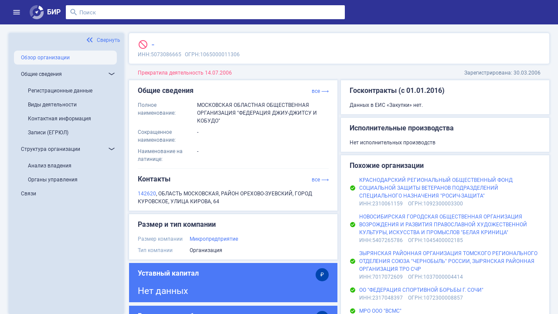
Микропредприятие (214, 239)
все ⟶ (320, 91)
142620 (147, 194)
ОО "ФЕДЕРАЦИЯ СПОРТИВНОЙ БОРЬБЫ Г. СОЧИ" (421, 290)
